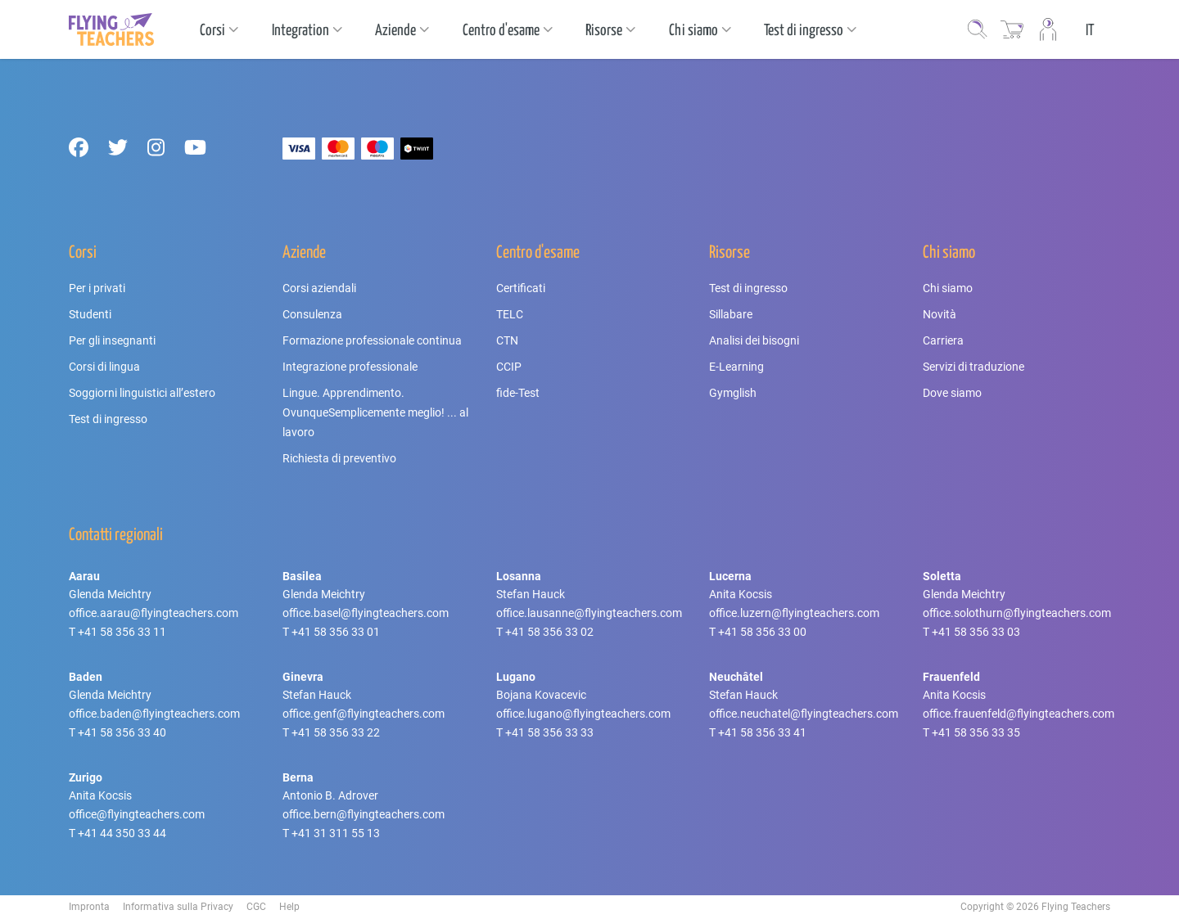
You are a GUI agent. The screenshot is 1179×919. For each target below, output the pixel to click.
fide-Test (518, 392)
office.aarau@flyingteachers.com (153, 612)
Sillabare (730, 314)
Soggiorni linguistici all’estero (142, 392)
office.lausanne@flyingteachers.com (589, 612)
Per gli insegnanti (112, 340)
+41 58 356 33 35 (976, 732)
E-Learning (736, 366)
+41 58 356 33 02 (549, 631)
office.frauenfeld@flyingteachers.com (1018, 713)
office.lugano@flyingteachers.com (583, 713)
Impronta (89, 906)
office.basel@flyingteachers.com (365, 612)
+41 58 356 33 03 (976, 631)
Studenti (90, 314)
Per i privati (97, 288)
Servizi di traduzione (973, 366)
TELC (509, 314)
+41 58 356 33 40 (122, 732)
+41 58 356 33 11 (122, 631)
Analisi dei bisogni (754, 340)
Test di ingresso (108, 419)
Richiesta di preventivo (339, 458)
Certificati (520, 288)
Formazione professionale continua (372, 340)
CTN (507, 340)
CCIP (509, 366)
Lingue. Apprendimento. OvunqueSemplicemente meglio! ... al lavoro (375, 412)
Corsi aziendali (319, 288)
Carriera (943, 340)
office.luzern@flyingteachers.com (794, 612)
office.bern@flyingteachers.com (363, 814)
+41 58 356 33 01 (335, 631)
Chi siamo (948, 288)
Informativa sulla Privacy (178, 906)
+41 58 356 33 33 (549, 732)
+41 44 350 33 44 (122, 833)
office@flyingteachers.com (137, 814)
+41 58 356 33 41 (762, 732)
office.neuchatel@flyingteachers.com (803, 713)
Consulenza (312, 314)
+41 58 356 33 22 (335, 732)
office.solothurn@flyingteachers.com (1017, 612)
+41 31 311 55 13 (335, 833)
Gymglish (733, 392)
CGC (256, 906)
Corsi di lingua (104, 366)
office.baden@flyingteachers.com (154, 713)
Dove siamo (952, 392)
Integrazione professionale (350, 366)
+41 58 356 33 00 (762, 631)
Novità (939, 314)
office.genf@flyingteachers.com (363, 713)
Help (289, 906)
